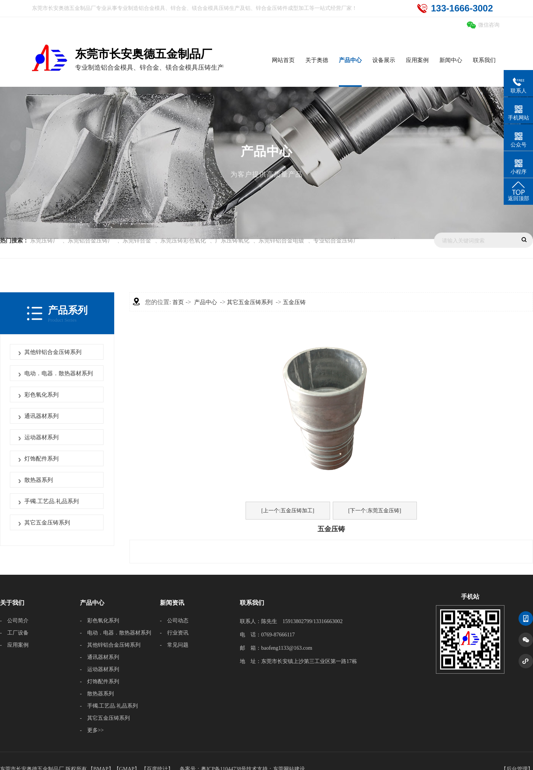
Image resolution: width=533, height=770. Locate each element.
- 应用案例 (14, 645)
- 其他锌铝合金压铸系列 (110, 645)
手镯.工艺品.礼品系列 (51, 501)
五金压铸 (294, 302)
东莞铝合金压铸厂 (90, 241)
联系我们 (252, 602)
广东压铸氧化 (232, 241)
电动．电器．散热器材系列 (58, 373)
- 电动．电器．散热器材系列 (115, 633)
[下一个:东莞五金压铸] (374, 510)
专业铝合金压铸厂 (336, 241)
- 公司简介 (14, 620)
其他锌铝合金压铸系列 (52, 352)
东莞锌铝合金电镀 (281, 241)
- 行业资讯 (174, 633)
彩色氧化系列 (41, 395)
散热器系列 (38, 480)
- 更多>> (92, 730)
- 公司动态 (174, 620)
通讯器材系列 (41, 416)
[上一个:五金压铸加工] (287, 510)
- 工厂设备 (14, 633)
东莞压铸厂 (44, 241)
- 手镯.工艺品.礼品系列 (109, 706)
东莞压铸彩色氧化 (183, 241)
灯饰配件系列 (41, 459)
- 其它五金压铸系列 (105, 718)
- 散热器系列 (97, 694)
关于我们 (12, 602)
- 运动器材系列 (99, 669)
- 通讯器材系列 (99, 657)
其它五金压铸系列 (47, 523)
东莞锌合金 (137, 241)
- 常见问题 (174, 645)
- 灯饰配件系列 (99, 681)
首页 (178, 302)
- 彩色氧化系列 (99, 620)
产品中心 (205, 302)
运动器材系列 (41, 437)
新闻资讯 (172, 602)
